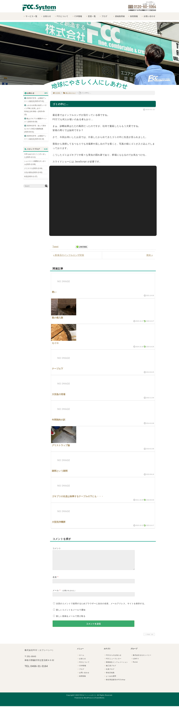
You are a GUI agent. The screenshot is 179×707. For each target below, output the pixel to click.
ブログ (103, 16)
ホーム (80, 658)
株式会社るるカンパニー (141, 658)
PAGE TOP (149, 638)
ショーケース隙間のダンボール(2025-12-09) (35, 162)
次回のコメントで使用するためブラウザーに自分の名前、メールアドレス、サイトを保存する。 (101, 607)
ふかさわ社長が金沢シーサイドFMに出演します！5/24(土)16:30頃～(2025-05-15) (35, 110)
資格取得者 (119, 16)
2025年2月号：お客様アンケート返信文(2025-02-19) (35, 137)
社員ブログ (109, 672)
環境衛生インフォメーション (116, 665)
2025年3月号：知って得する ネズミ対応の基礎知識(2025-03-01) (35, 129)
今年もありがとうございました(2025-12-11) (35, 155)
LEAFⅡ (135, 662)
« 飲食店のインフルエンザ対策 (68, 255)
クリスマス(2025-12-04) (33, 168)
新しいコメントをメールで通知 (70, 613)
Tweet (55, 246)
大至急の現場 (58, 394)
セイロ (55, 343)
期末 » (149, 255)
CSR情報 (77, 16)
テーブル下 (57, 368)
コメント (57, 548)
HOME (56, 93)
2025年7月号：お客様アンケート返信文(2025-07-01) (35, 99)
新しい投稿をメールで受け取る (70, 619)
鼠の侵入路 (57, 317)
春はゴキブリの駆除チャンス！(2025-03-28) (35, 120)
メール (56, 594)
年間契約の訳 (58, 420)
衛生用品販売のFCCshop (114, 683)
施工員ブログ (69, 93)
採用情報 (133, 16)
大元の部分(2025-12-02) (33, 172)
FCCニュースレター (112, 662)
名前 (55, 580)
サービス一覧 (30, 16)
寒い (54, 292)
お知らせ (46, 16)
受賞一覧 (91, 16)
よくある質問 (110, 679)
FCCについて (61, 16)
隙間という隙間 (60, 471)
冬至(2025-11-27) (30, 176)
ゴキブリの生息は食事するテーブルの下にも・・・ (77, 496)
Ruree (134, 665)
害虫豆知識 (109, 676)
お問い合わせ (148, 16)
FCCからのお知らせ (112, 658)
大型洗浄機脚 (58, 522)
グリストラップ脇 (61, 445)
